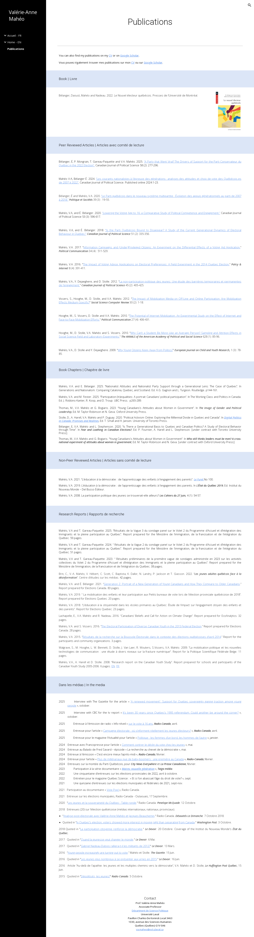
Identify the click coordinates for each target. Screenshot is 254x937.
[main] (150, 22)
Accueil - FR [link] (14, 35)
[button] (249, 5)
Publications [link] (15, 49)
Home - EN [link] (14, 42)
